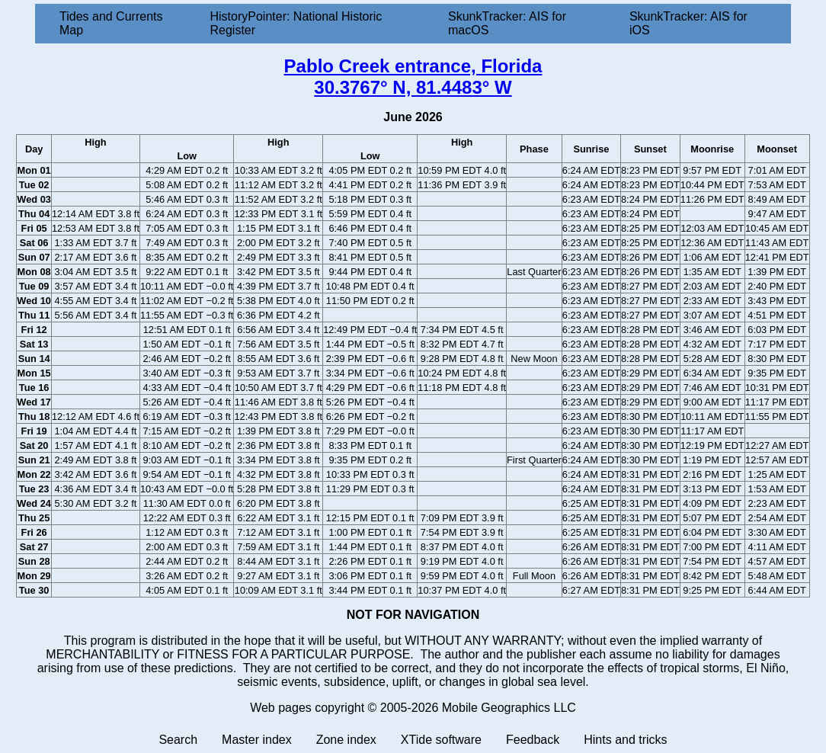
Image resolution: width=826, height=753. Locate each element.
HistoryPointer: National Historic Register (296, 23)
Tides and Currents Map (110, 23)
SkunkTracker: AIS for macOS (507, 23)
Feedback (532, 739)
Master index (257, 739)
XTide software (441, 739)
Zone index (346, 739)
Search (177, 739)
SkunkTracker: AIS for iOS (688, 23)
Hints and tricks (625, 739)
